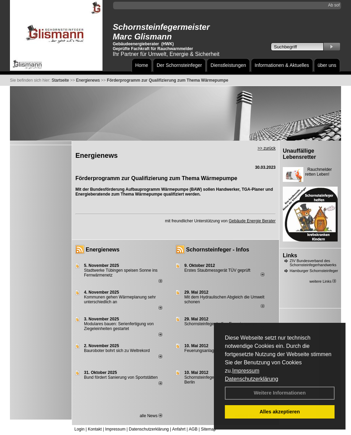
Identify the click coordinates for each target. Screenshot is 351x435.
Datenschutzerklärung (251, 379)
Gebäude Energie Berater (252, 221)
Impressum (245, 371)
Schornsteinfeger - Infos (217, 249)
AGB (193, 429)
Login (79, 429)
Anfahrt (178, 429)
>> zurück (266, 148)
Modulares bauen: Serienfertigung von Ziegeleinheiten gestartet (119, 326)
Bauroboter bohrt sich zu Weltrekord (117, 350)
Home (141, 65)
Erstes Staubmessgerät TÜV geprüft (217, 270)
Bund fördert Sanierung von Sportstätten (121, 377)
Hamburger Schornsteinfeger (314, 271)
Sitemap (208, 429)
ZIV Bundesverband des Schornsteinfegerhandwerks (313, 263)
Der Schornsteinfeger (179, 65)
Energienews (103, 249)
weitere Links (323, 281)
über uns (327, 65)
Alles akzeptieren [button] (279, 411)
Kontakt (95, 429)
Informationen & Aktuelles (282, 65)
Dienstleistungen (228, 65)
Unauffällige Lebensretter (299, 154)
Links (290, 255)
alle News (151, 415)
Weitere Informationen (280, 393)
